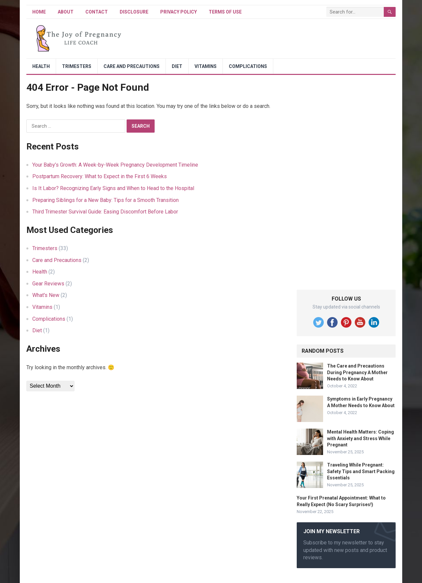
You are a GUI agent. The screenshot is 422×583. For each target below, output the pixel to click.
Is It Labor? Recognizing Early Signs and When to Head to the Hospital (113, 188)
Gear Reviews (48, 283)
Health (41, 66)
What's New (45, 295)
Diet (177, 66)
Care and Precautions (132, 66)
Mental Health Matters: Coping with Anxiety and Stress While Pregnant (360, 438)
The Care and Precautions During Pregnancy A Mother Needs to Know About (357, 372)
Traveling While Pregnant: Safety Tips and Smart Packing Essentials (361, 471)
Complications (248, 66)
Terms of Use (225, 12)
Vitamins (206, 66)
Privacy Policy (178, 12)
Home (39, 12)
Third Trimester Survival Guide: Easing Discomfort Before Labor (105, 212)
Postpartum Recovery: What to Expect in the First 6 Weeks (99, 176)
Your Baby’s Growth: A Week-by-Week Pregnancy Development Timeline (115, 165)
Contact (96, 12)
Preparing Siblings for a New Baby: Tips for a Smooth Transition (105, 200)
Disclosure (134, 12)
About (66, 12)
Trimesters (76, 66)
